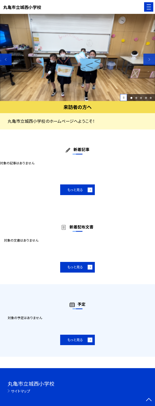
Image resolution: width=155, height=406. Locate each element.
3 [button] (141, 98)
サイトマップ (20, 391)
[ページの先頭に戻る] (149, 400)
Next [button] (149, 59)
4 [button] (146, 98)
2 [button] (136, 98)
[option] (77, 57)
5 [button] (151, 98)
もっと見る (75, 189)
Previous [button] (6, 59)
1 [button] (131, 98)
